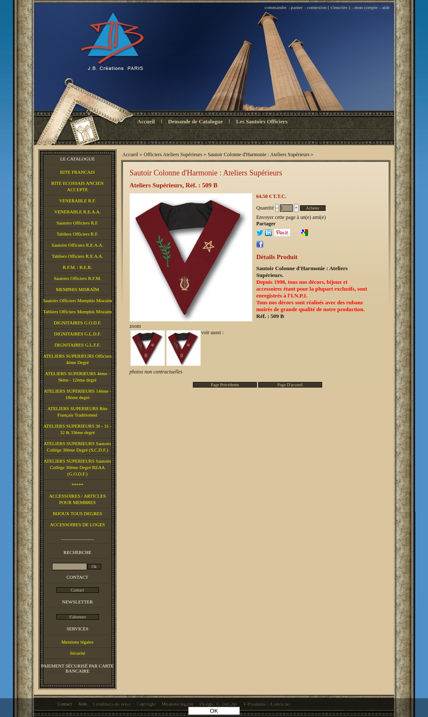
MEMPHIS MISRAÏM (77, 289)
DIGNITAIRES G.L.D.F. (77, 333)
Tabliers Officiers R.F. (78, 233)
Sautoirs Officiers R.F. (77, 222)
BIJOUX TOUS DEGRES (77, 513)
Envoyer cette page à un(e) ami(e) (291, 217)
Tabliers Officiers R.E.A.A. (77, 256)
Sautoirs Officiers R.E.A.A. (77, 245)
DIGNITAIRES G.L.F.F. (78, 344)
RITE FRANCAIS (77, 172)
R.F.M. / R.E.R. (77, 267)
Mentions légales (77, 641)
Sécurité (77, 653)
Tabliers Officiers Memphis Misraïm (77, 311)
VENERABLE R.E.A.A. (77, 211)
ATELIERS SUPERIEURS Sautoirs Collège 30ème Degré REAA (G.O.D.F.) (77, 467)
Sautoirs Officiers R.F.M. (77, 278)
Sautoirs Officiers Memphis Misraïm (77, 300)
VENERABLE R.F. (77, 200)
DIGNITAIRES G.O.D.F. (78, 322)
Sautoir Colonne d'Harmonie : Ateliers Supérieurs (206, 173)
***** (78, 484)
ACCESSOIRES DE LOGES (77, 524)
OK (214, 711)
